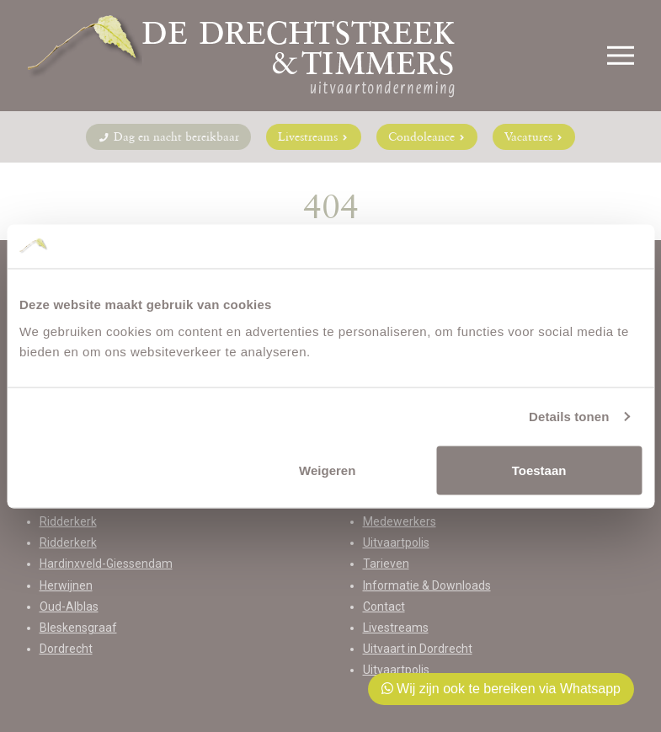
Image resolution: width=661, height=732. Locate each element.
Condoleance (427, 136)
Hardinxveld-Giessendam (106, 563)
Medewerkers (399, 521)
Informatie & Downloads (427, 585)
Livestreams (313, 136)
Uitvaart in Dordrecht (417, 648)
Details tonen (569, 416)
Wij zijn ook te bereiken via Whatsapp (501, 688)
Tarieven (386, 563)
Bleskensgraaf (78, 627)
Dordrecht (66, 648)
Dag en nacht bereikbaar (168, 136)
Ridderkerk (68, 521)
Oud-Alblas (69, 606)
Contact (384, 606)
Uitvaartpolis (396, 542)
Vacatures (533, 136)
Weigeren (327, 469)
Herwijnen (66, 585)
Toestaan (539, 469)
